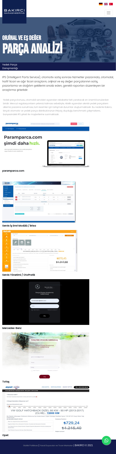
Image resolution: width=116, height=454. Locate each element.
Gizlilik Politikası (30, 445)
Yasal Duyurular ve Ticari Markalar (56, 445)
